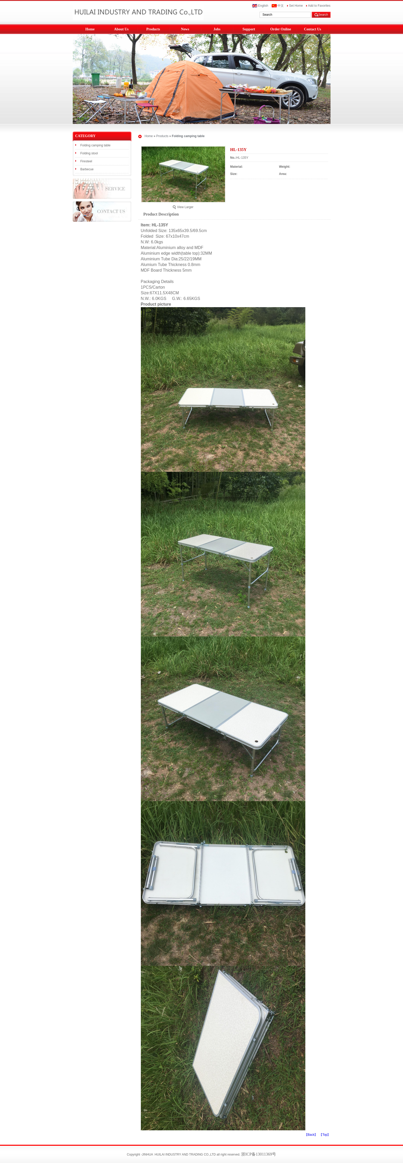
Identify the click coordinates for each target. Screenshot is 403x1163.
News (185, 29)
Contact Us (312, 29)
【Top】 (324, 1135)
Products (153, 29)
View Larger (183, 207)
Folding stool (89, 153)
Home (90, 29)
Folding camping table (95, 145)
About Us (121, 29)
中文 (278, 5)
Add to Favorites (318, 5)
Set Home (295, 5)
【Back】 (311, 1135)
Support (248, 29)
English (260, 5)
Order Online (280, 29)
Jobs (216, 29)
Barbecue (87, 169)
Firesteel (86, 161)
